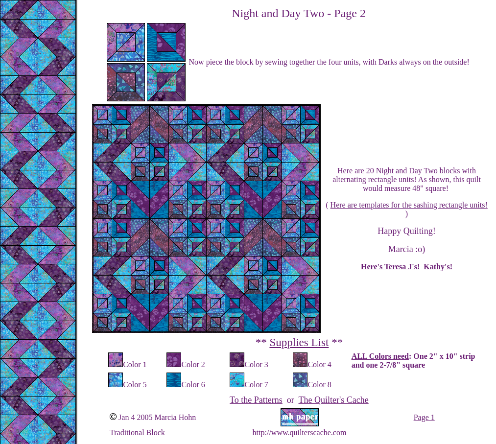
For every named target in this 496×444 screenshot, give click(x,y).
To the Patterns (256, 400)
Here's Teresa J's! (390, 266)
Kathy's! (438, 266)
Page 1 (424, 417)
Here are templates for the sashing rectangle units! (409, 205)
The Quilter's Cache (334, 400)
